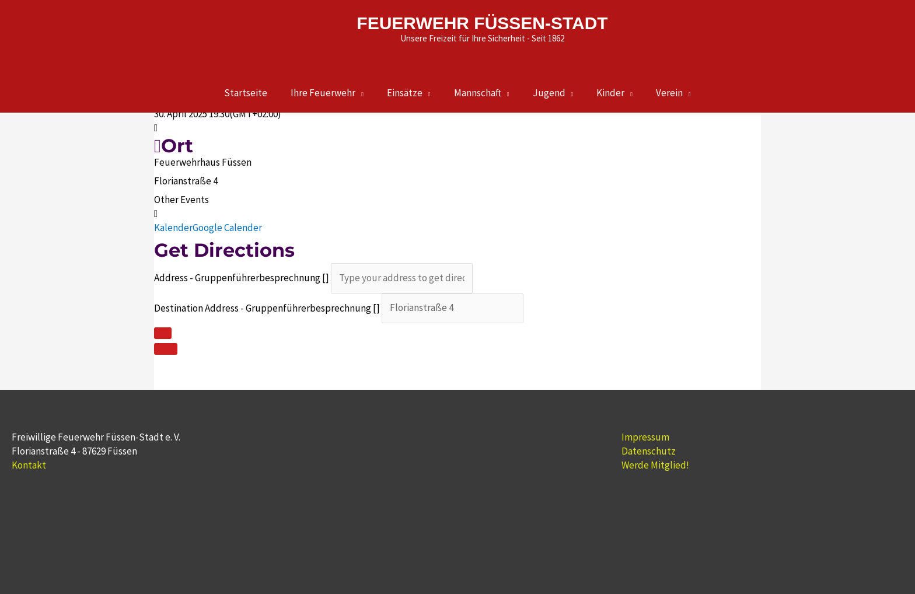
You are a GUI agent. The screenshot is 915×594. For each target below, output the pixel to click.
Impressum (645, 437)
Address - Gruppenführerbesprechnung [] (241, 277)
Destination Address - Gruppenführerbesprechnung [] (267, 307)
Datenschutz (648, 451)
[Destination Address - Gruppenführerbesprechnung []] (452, 308)
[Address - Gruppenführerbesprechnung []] (402, 278)
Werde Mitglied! (655, 465)
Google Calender (227, 227)
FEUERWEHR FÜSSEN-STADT (482, 23)
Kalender (173, 227)
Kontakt (29, 465)
